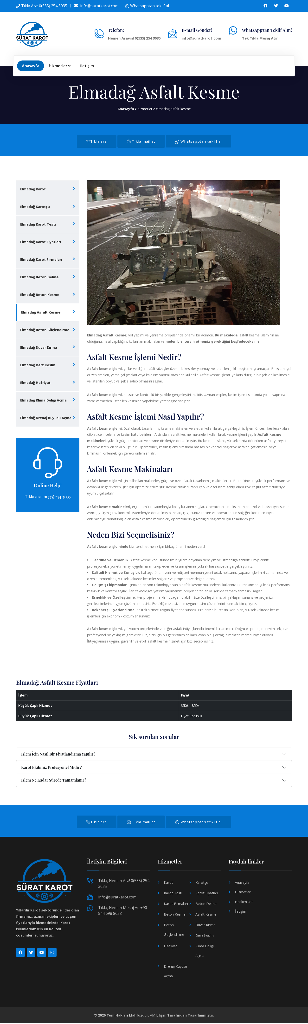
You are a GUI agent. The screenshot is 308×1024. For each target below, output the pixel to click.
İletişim (87, 65)
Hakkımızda (244, 902)
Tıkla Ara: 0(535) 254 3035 (44, 5)
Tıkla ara (94, 141)
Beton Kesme (175, 915)
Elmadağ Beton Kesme (39, 295)
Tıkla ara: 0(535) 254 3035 (48, 497)
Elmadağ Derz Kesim (37, 365)
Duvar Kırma (205, 926)
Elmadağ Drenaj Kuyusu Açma (45, 418)
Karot (168, 883)
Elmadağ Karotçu (35, 207)
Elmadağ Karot (33, 189)
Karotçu (201, 883)
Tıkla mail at (141, 141)
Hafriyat (170, 947)
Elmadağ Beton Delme (39, 277)
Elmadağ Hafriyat (35, 383)
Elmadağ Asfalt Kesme (40, 312)
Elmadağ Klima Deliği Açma (43, 400)
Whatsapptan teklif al (147, 5)
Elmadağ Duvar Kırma (38, 348)
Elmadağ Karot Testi (38, 224)
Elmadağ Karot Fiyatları (40, 242)
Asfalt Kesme (205, 915)
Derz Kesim (204, 936)
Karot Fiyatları (206, 894)
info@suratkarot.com (99, 5)
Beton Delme (206, 904)
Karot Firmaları (175, 904)
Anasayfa (30, 65)
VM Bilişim (158, 1016)
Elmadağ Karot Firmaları (41, 260)
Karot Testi (173, 894)
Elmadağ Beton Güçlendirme (44, 330)
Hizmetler (60, 65)
